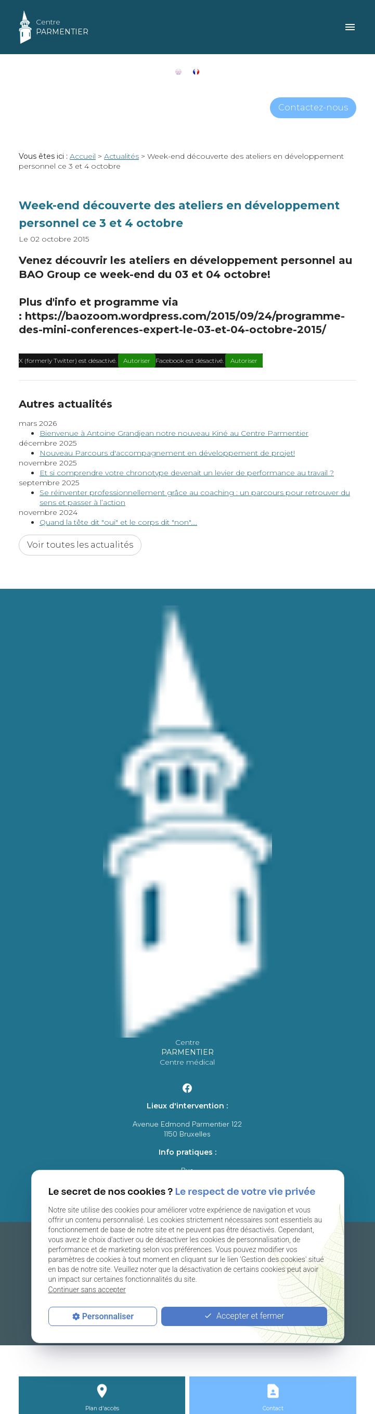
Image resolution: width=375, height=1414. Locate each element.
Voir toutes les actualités (80, 545)
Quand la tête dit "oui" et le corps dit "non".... (118, 522)
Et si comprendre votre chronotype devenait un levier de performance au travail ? (187, 472)
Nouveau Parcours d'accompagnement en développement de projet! (167, 453)
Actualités (121, 156)
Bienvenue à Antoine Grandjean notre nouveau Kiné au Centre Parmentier (174, 433)
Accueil (83, 156)
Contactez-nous (313, 107)
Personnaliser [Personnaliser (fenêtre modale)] (108, 1316)
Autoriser (136, 360)
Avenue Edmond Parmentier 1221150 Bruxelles (187, 1129)
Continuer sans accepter (87, 1289)
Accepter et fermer (244, 1316)
